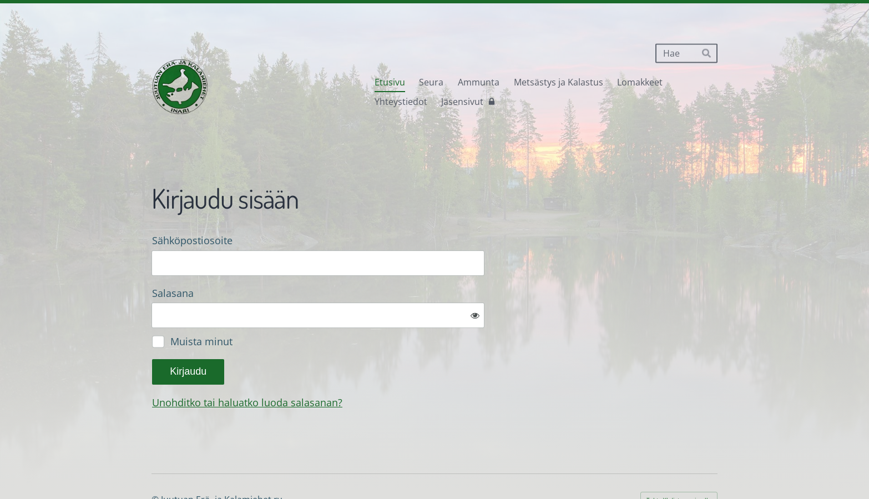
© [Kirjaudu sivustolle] (156, 463)
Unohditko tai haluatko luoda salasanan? (367, 365)
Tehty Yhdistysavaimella (678, 463)
